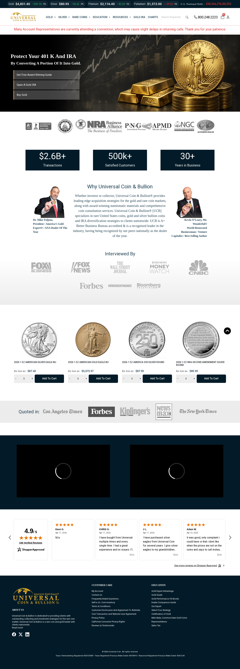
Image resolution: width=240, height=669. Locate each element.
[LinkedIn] (27, 635)
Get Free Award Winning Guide (34, 74)
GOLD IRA (139, 17)
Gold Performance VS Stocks (165, 598)
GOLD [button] (49, 17)
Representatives (159, 621)
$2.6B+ (52, 156)
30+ (187, 156)
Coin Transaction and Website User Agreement (114, 614)
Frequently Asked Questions (105, 598)
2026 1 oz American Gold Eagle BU (88, 362)
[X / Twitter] (21, 635)
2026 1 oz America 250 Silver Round (143, 362)
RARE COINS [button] (79, 17)
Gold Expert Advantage (163, 591)
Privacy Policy (98, 618)
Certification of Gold (161, 614)
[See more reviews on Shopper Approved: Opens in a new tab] (195, 565)
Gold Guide (157, 595)
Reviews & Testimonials (103, 625)
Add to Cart (49, 378)
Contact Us (97, 595)
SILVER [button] (62, 17)
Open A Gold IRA (26, 84)
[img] (30, 537)
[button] (222, 17)
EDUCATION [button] (100, 17)
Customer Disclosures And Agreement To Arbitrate (116, 610)
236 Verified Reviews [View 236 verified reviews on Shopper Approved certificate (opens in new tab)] (30, 542)
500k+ (120, 156)
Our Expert (156, 606)
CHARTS (153, 17)
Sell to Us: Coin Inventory (103, 602)
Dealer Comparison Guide (164, 602)
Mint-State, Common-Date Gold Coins (169, 618)
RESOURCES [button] (120, 17)
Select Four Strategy (161, 610)
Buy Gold (22, 94)
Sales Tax (156, 625)
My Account (97, 591)
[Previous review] (10, 537)
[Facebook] (14, 635)
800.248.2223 (206, 17)
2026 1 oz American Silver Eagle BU (35, 362)
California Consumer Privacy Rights (108, 621)
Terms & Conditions (101, 606)
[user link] (228, 17)
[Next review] (230, 537)
